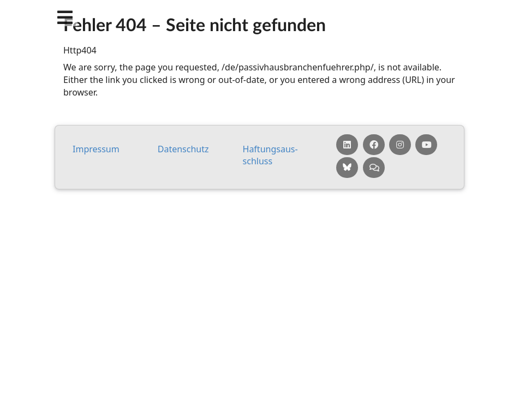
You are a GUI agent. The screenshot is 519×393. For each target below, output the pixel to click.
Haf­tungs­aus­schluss (270, 155)
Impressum (96, 149)
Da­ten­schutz (183, 149)
